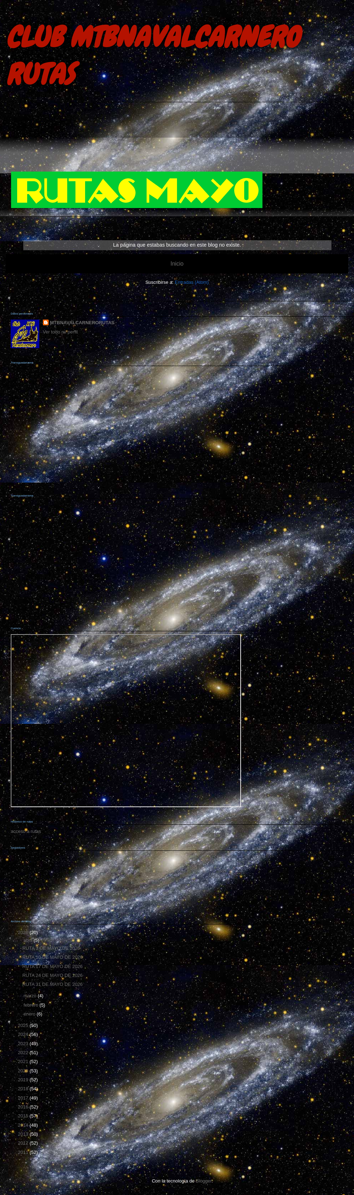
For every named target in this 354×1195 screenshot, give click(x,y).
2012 (24, 1143)
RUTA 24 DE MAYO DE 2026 (52, 975)
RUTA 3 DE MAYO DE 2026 (51, 948)
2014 (24, 1125)
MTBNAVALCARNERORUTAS (82, 322)
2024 (24, 1034)
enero (30, 1014)
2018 (24, 1088)
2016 (24, 1107)
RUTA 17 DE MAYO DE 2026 (52, 966)
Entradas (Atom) (192, 282)
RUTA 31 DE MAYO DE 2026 (52, 984)
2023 (24, 1043)
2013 (24, 1134)
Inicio (177, 264)
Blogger (204, 1181)
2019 (24, 1079)
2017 (24, 1098)
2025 (24, 1025)
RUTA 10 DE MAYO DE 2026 (52, 957)
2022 (24, 1052)
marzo (31, 995)
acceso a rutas (26, 831)
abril (29, 940)
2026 (24, 932)
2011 (24, 1152)
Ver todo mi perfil (60, 332)
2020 (24, 1070)
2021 (24, 1061)
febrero (32, 1005)
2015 (24, 1116)
